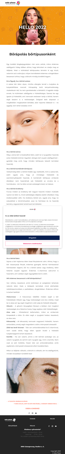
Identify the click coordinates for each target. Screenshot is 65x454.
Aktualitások (12, 426)
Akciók (52, 419)
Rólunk (32, 426)
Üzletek (32, 419)
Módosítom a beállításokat (32, 244)
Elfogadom (32, 238)
